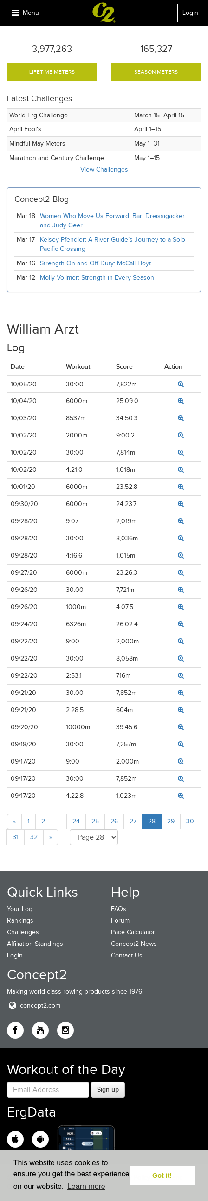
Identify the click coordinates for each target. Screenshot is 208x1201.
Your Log (19, 909)
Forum (120, 920)
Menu (24, 15)
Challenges (23, 932)
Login (190, 12)
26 (114, 821)
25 (95, 821)
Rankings (20, 920)
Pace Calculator (133, 932)
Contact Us (127, 955)
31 (16, 837)
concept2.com (33, 1005)
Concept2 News (134, 943)
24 (76, 821)
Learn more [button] (86, 1186)
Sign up (108, 1089)
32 (34, 837)
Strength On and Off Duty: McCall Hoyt (95, 263)
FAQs (118, 909)
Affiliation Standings (35, 943)
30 (190, 821)
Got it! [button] (162, 1175)
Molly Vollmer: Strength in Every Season (97, 277)
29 (171, 821)
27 (133, 821)
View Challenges (104, 169)
